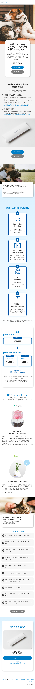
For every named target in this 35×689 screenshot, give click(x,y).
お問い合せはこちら (17, 611)
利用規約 (4, 679)
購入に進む (17, 67)
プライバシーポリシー (14, 679)
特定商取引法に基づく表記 (27, 679)
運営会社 (31, 681)
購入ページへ (17, 658)
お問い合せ (17, 72)
